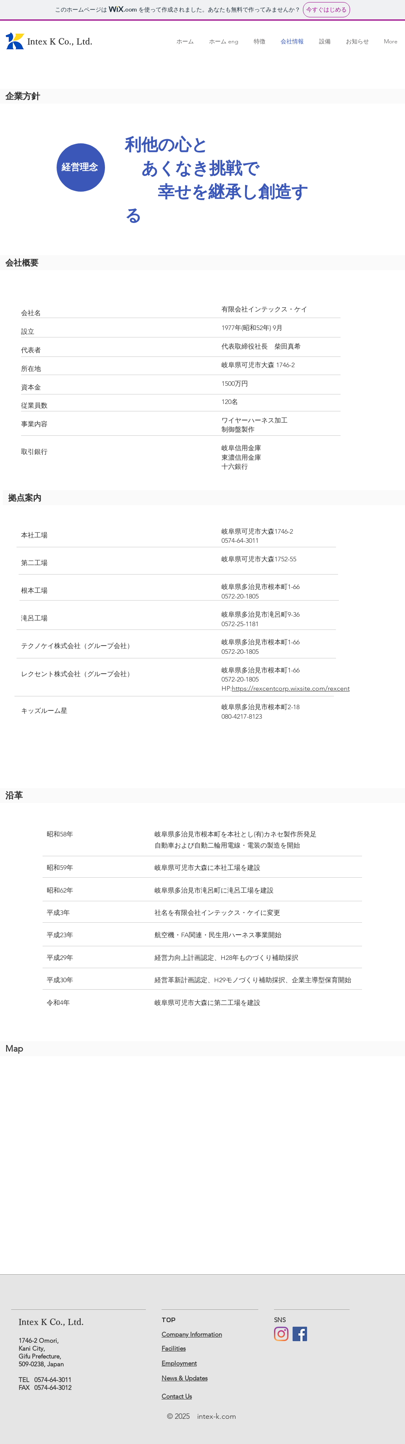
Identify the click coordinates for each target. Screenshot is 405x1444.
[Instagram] (281, 1334)
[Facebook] (300, 1334)
